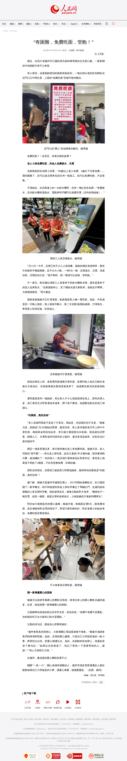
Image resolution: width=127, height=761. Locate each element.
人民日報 (27, 703)
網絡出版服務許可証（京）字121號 (84, 738)
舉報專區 (98, 24)
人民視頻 (67, 703)
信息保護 (104, 719)
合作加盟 (62, 719)
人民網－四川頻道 (76, 50)
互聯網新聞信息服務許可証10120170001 (29, 734)
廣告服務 (54, 719)
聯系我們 (112, 719)
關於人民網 (28, 719)
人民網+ (37, 703)
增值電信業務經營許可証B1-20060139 (60, 734)
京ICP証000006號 (105, 738)
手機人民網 (47, 703)
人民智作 (78, 703)
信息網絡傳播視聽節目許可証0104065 (19, 738)
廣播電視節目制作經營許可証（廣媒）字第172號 (94, 734)
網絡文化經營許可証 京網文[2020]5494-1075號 (52, 738)
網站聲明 (87, 719)
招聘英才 (46, 719)
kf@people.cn (41, 729)
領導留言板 (57, 703)
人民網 (5, 31)
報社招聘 (37, 719)
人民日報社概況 (17, 719)
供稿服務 (71, 719)
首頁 (4, 24)
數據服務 (79, 719)
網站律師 (96, 719)
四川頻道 (13, 31)
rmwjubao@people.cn (96, 729)
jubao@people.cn (87, 724)
